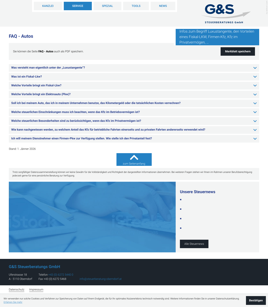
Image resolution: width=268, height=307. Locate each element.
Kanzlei (48, 6)
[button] (238, 51)
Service (77, 6)
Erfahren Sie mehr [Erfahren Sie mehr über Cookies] (13, 302)
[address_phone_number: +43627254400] (60, 275)
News (163, 6)
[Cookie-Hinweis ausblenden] (256, 300)
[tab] (134, 68)
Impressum (36, 289)
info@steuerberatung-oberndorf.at (101, 279)
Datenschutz (16, 289)
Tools (136, 6)
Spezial (107, 6)
